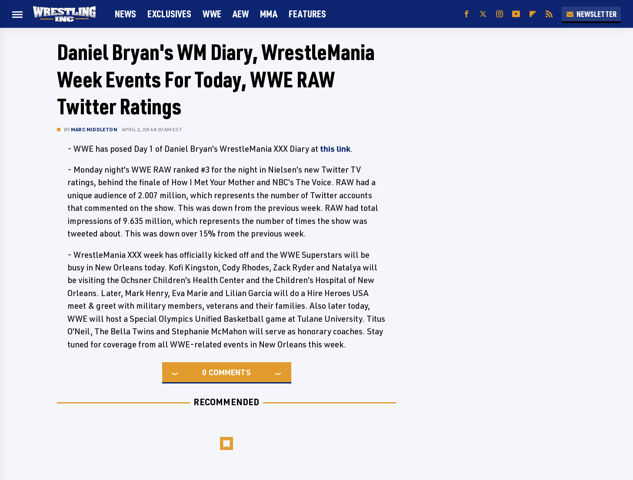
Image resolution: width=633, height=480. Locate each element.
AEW (241, 14)
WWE (212, 14)
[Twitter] (483, 14)
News (125, 14)
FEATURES (307, 14)
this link (335, 148)
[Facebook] (466, 14)
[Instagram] (499, 14)
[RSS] (549, 14)
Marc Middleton (94, 129)
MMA (268, 14)
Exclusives (169, 14)
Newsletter (591, 14)
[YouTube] (516, 14)
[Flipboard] (532, 14)
